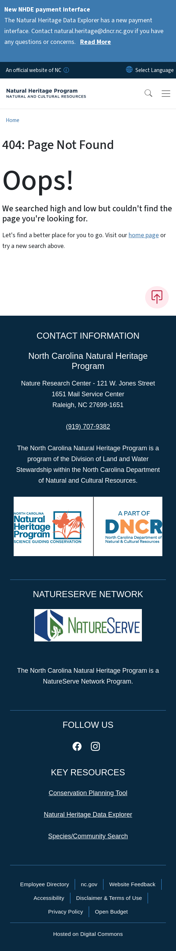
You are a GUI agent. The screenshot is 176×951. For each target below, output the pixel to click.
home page (144, 235)
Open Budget (111, 912)
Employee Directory (44, 884)
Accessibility (49, 898)
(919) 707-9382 (88, 426)
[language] (154, 70)
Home (12, 120)
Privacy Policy (65, 912)
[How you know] (65, 70)
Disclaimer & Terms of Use (109, 898)
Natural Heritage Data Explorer (88, 814)
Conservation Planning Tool (88, 793)
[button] (143, 93)
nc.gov (89, 884)
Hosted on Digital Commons (88, 934)
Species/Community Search (88, 836)
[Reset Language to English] (129, 70)
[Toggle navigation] (166, 93)
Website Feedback (132, 884)
